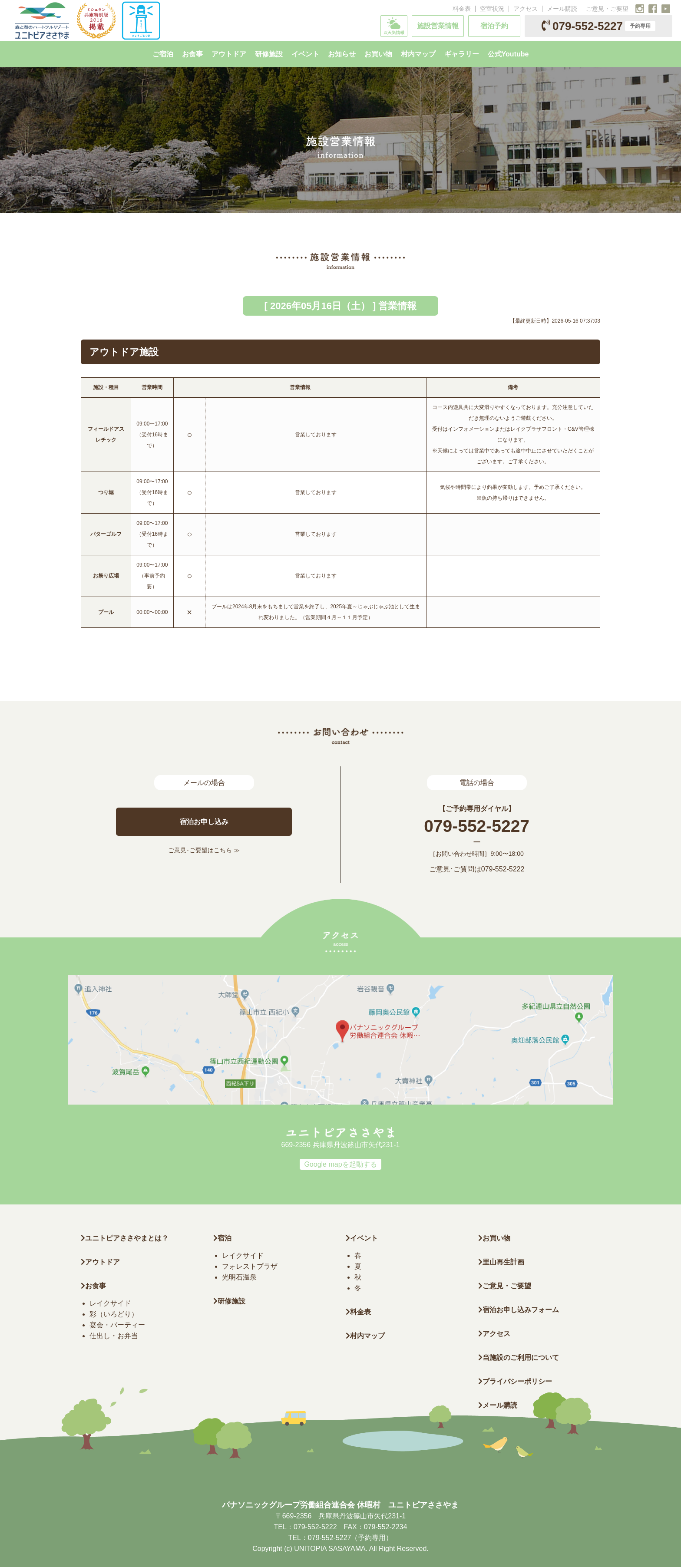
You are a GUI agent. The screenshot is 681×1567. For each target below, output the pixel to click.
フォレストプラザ (250, 1266)
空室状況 (492, 9)
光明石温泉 (239, 1277)
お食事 (93, 1286)
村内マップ (365, 1335)
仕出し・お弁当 (113, 1335)
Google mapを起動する (340, 1164)
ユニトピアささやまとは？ (125, 1238)
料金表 (462, 9)
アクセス (525, 9)
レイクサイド (110, 1303)
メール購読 (562, 9)
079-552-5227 (598, 26)
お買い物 (494, 1238)
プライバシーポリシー (515, 1381)
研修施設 (229, 1301)
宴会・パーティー (117, 1325)
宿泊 (222, 1238)
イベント (362, 1238)
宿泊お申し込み (204, 821)
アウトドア (102, 1262)
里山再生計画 (501, 1262)
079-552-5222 (503, 869)
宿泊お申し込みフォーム (518, 1309)
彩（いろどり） (113, 1314)
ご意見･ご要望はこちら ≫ (204, 850)
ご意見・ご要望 (607, 9)
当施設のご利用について (518, 1357)
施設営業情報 (438, 26)
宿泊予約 (494, 26)
